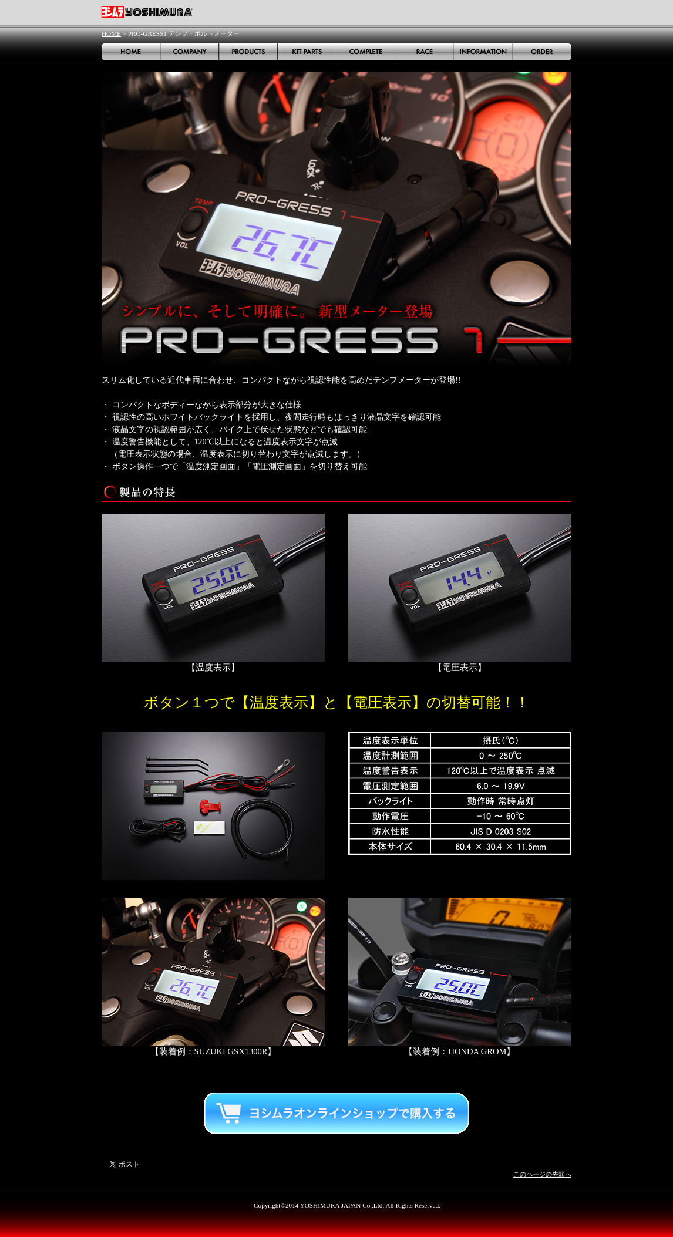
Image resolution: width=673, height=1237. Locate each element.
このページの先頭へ (542, 1174)
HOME (111, 33)
